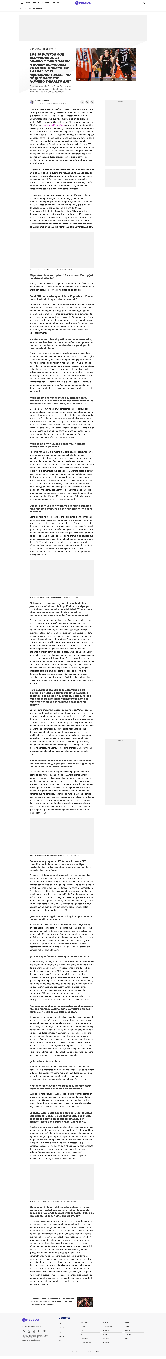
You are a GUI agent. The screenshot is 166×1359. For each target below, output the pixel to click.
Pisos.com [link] (127, 1329)
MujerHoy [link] (127, 1333)
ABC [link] (60, 1326)
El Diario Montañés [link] (86, 1345)
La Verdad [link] (105, 1325)
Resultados (38, 3)
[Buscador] (144, 3)
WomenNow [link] (106, 1345)
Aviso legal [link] (70, 1355)
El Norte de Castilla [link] (86, 1321)
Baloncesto (25, 8)
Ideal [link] (82, 1333)
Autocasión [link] (128, 1321)
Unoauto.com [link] (106, 1337)
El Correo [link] (61, 1339)
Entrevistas (37, 1291)
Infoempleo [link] (106, 1341)
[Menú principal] (21, 3)
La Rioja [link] (61, 1343)
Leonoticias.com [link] (107, 1329)
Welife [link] (126, 1341)
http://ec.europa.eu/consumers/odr (32, 1343)
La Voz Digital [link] (106, 1321)
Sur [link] (82, 1337)
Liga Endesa (37, 8)
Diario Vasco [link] (84, 1325)
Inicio (28, 3)
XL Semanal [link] (128, 1337)
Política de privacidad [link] (80, 1355)
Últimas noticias (52, 3)
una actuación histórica (54, 125)
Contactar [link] (62, 1355)
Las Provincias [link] (85, 1341)
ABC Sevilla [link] (62, 1331)
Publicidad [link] (91, 1355)
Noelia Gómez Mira (42, 101)
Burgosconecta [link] (107, 1333)
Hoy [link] (60, 1335)
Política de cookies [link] (101, 1355)
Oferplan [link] (127, 1325)
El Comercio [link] (84, 1329)
